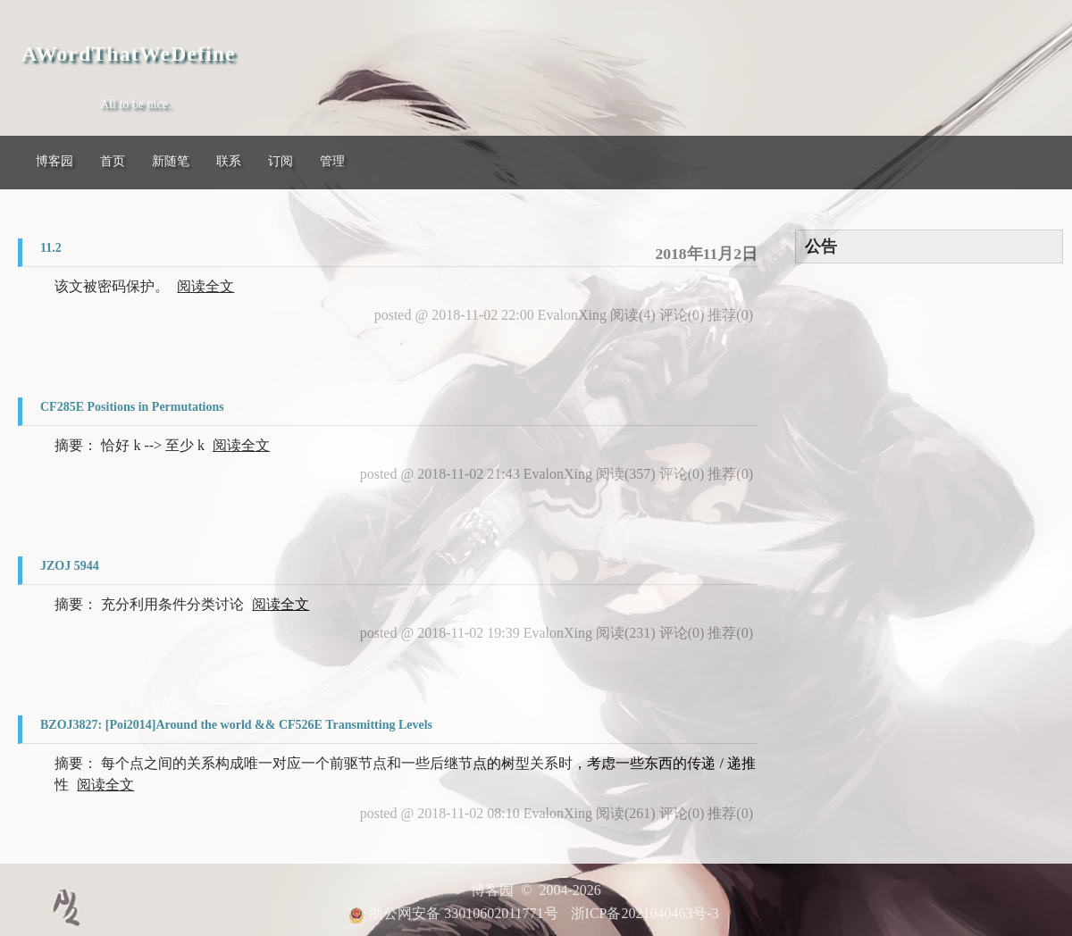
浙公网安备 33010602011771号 (452, 913)
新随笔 (170, 161)
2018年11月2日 (706, 254)
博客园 (54, 161)
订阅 (280, 161)
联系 (228, 161)
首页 (112, 161)
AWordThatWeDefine (128, 53)
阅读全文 (205, 286)
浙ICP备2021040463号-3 (645, 913)
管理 (332, 161)
